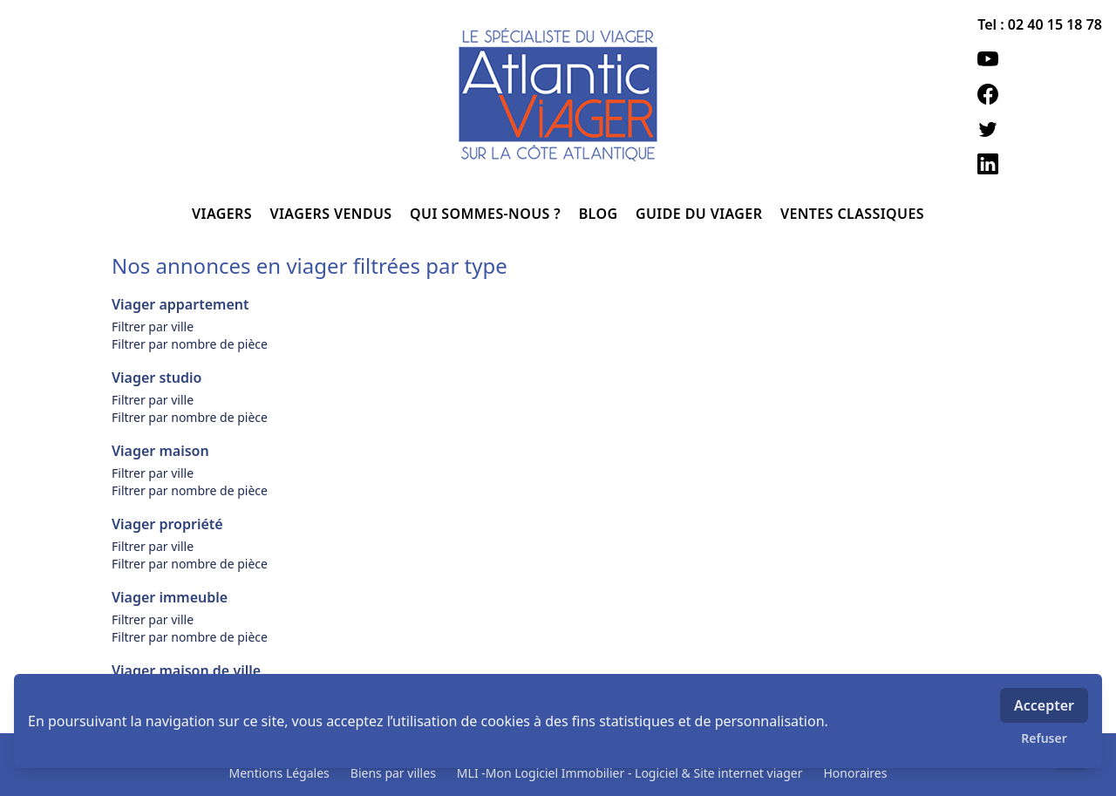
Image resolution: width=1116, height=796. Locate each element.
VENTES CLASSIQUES (852, 213)
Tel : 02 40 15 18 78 (1039, 24)
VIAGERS (223, 213)
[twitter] (1039, 129)
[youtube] (1039, 59)
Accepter (1044, 705)
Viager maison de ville (186, 670)
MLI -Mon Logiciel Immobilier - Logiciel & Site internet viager (630, 773)
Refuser (1044, 738)
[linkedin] (1039, 163)
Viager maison (160, 450)
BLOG (600, 213)
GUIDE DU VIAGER (701, 213)
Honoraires (855, 773)
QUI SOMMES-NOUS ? (487, 213)
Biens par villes (393, 773)
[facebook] (1039, 94)
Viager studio (156, 377)
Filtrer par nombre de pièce (190, 344)
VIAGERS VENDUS (333, 213)
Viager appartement (180, 304)
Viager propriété (167, 524)
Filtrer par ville (153, 326)
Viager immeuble (170, 597)
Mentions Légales (279, 773)
